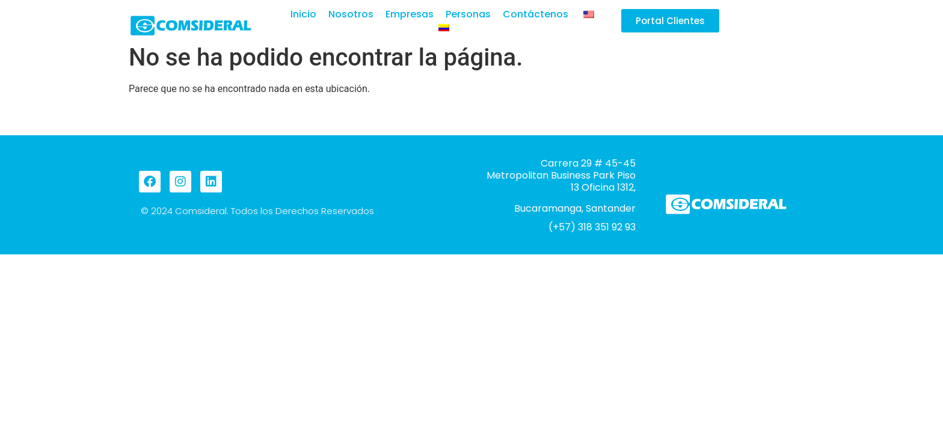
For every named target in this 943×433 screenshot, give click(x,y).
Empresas (409, 14)
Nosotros (350, 14)
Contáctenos (535, 14)
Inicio (303, 14)
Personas (468, 14)
